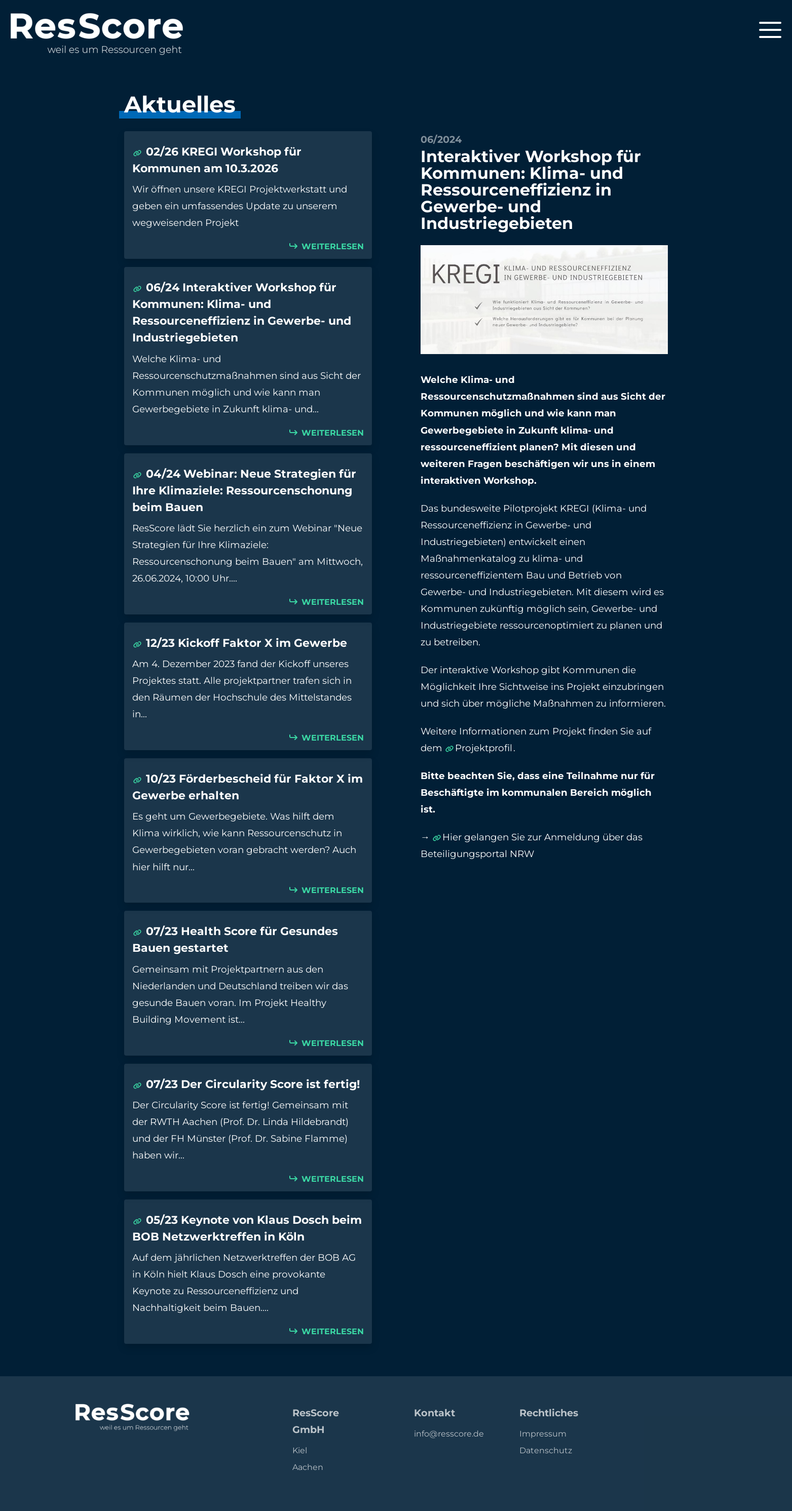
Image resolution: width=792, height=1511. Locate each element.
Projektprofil (483, 748)
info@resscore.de (449, 1434)
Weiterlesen (331, 246)
